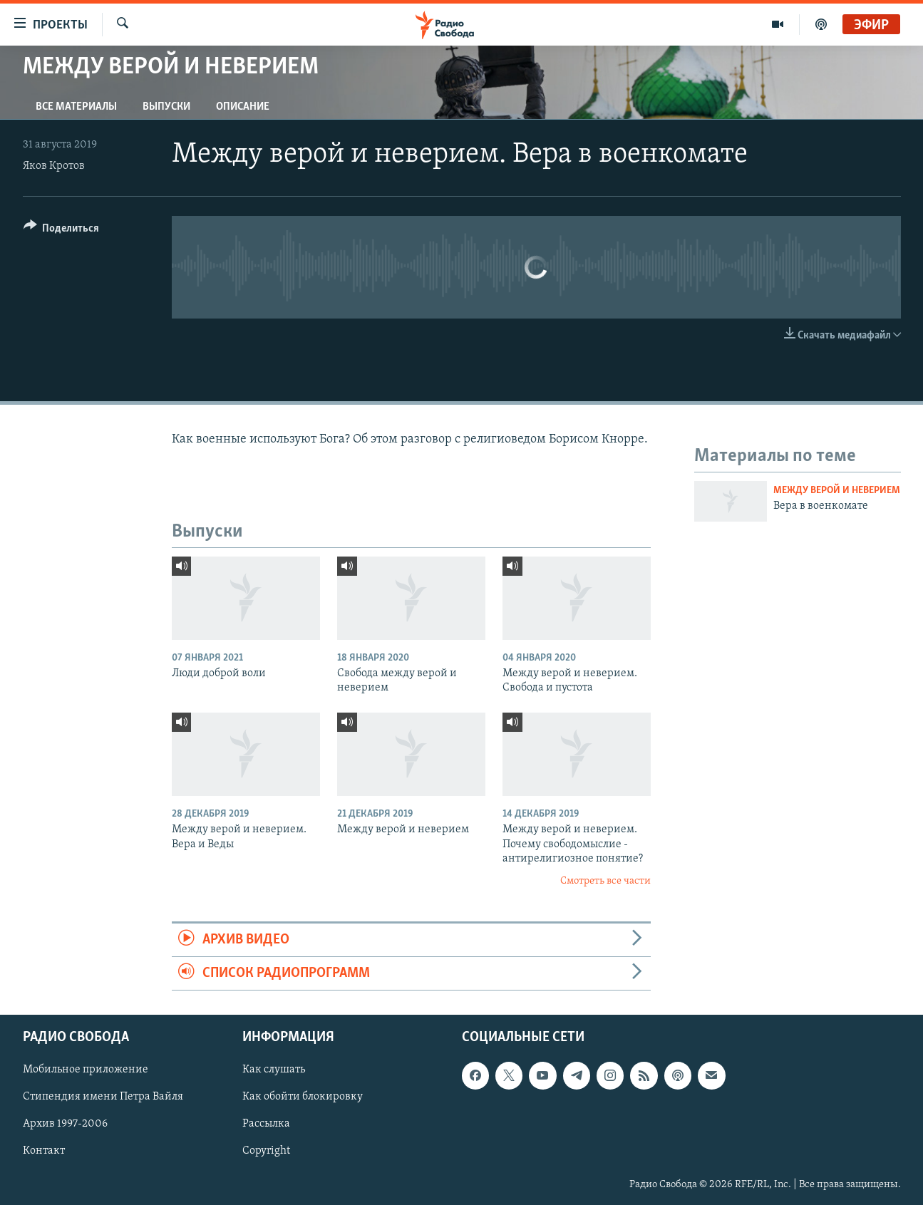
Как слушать (273, 1070)
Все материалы (76, 107)
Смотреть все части (605, 881)
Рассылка (266, 1124)
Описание (242, 107)
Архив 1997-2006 (65, 1124)
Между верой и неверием (836, 490)
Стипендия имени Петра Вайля (103, 1097)
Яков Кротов (54, 166)
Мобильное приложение (85, 1070)
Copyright (266, 1151)
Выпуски (166, 107)
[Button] (62, 230)
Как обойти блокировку (302, 1097)
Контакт (44, 1151)
